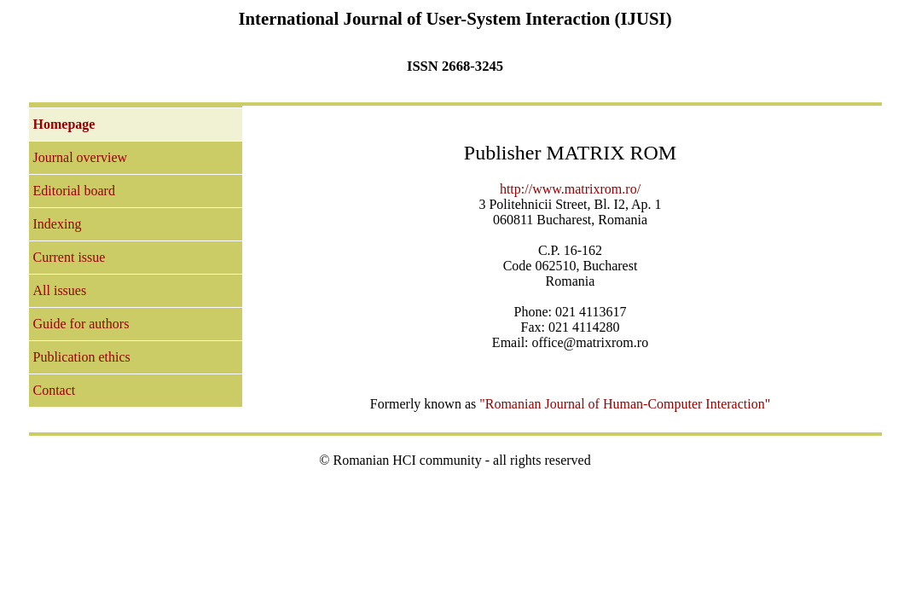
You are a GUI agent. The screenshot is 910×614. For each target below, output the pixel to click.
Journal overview (80, 157)
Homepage (64, 124)
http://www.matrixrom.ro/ (570, 189)
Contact (54, 390)
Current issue (69, 257)
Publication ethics (81, 357)
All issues (60, 290)
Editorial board (74, 190)
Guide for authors (81, 323)
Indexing (57, 224)
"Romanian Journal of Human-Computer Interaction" (624, 404)
